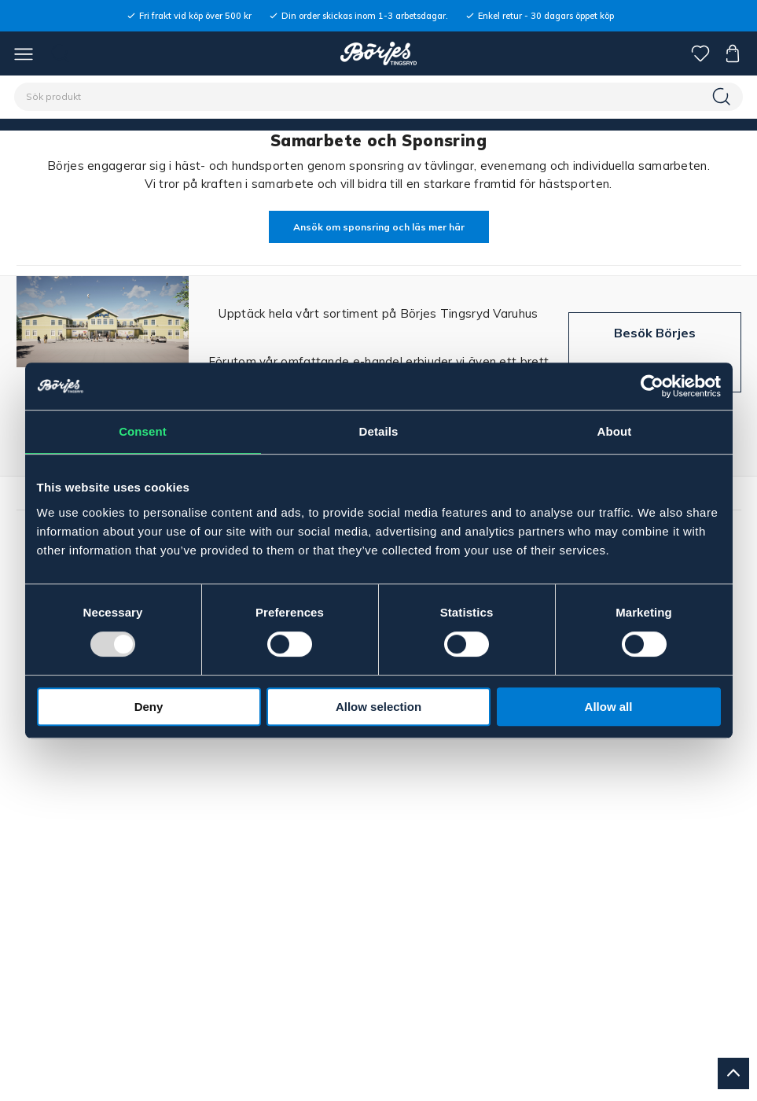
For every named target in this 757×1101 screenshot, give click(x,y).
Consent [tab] (143, 431)
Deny (149, 706)
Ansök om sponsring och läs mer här (379, 227)
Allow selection (378, 706)
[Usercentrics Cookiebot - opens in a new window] (652, 386)
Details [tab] (379, 431)
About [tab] (614, 431)
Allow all (609, 706)
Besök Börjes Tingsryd (655, 352)
